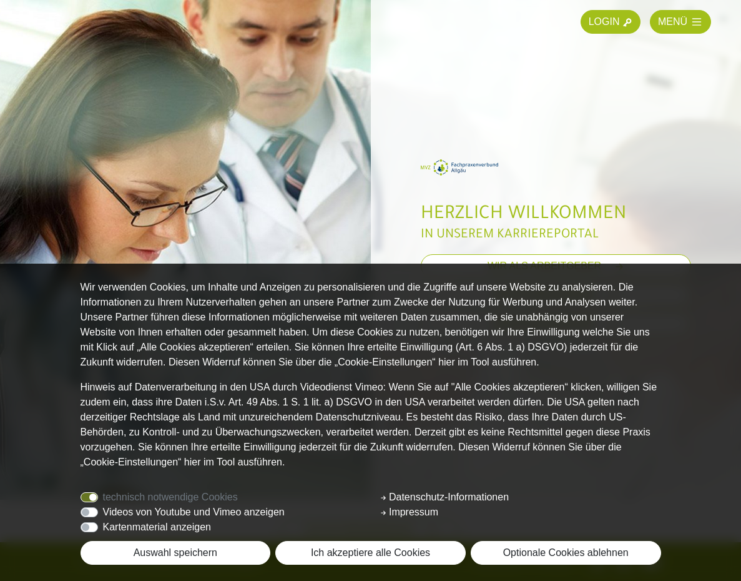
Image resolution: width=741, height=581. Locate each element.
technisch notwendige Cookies (170, 497)
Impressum (409, 512)
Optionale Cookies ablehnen (566, 552)
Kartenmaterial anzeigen (157, 527)
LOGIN (610, 21)
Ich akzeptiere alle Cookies (370, 552)
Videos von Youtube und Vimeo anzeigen (194, 512)
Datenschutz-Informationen (444, 497)
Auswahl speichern (175, 552)
